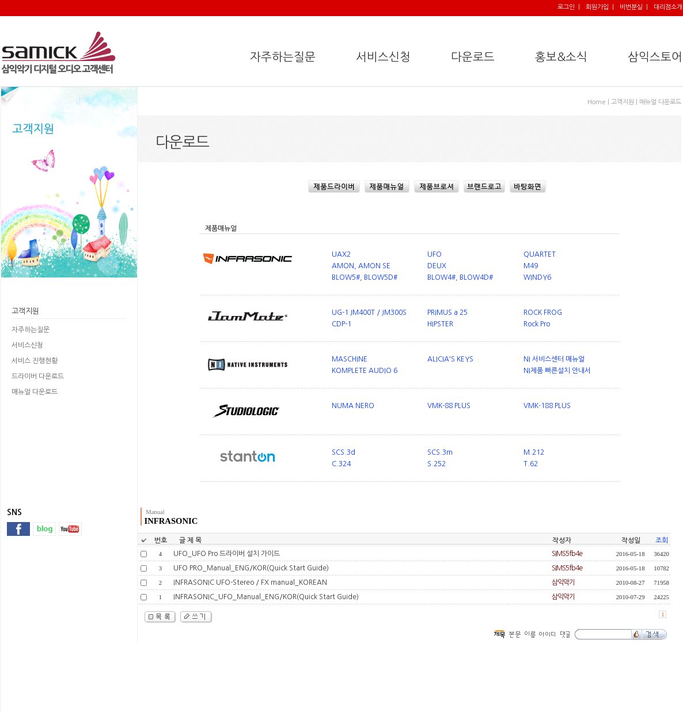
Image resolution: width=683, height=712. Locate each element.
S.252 (436, 463)
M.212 (533, 452)
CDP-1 (341, 324)
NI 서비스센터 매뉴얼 (554, 359)
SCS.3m (440, 452)
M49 (530, 265)
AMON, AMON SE (361, 265)
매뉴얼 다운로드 (35, 392)
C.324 (341, 463)
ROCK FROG (542, 312)
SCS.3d (343, 452)
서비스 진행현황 (35, 360)
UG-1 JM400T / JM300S (369, 312)
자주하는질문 (31, 329)
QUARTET (539, 254)
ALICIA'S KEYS (450, 359)
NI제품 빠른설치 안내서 (557, 370)
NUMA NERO (353, 405)
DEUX (436, 265)
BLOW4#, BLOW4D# (460, 277)
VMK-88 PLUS (448, 405)
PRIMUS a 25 (447, 312)
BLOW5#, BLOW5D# (364, 277)
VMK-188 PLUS (547, 405)
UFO (434, 254)
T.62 (530, 463)
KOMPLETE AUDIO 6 (364, 370)
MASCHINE (349, 359)
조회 (661, 540)
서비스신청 (27, 345)
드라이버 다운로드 (38, 376)
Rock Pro (536, 324)
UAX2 (341, 254)
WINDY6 (537, 277)
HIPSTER (440, 324)
